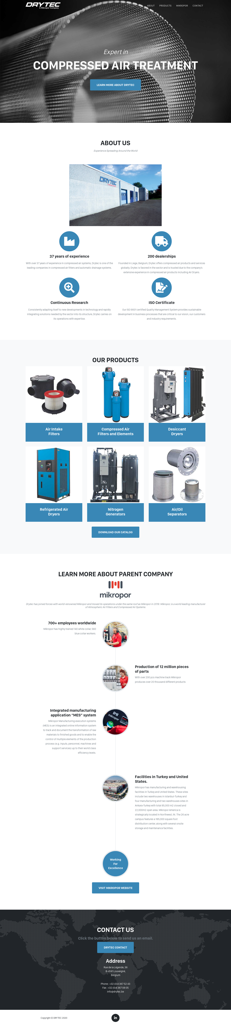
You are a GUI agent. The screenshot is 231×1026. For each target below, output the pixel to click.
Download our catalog (115, 532)
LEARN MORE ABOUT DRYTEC (115, 85)
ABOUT (151, 8)
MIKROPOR (182, 8)
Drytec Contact (115, 947)
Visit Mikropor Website (116, 888)
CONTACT (198, 8)
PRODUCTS (165, 8)
